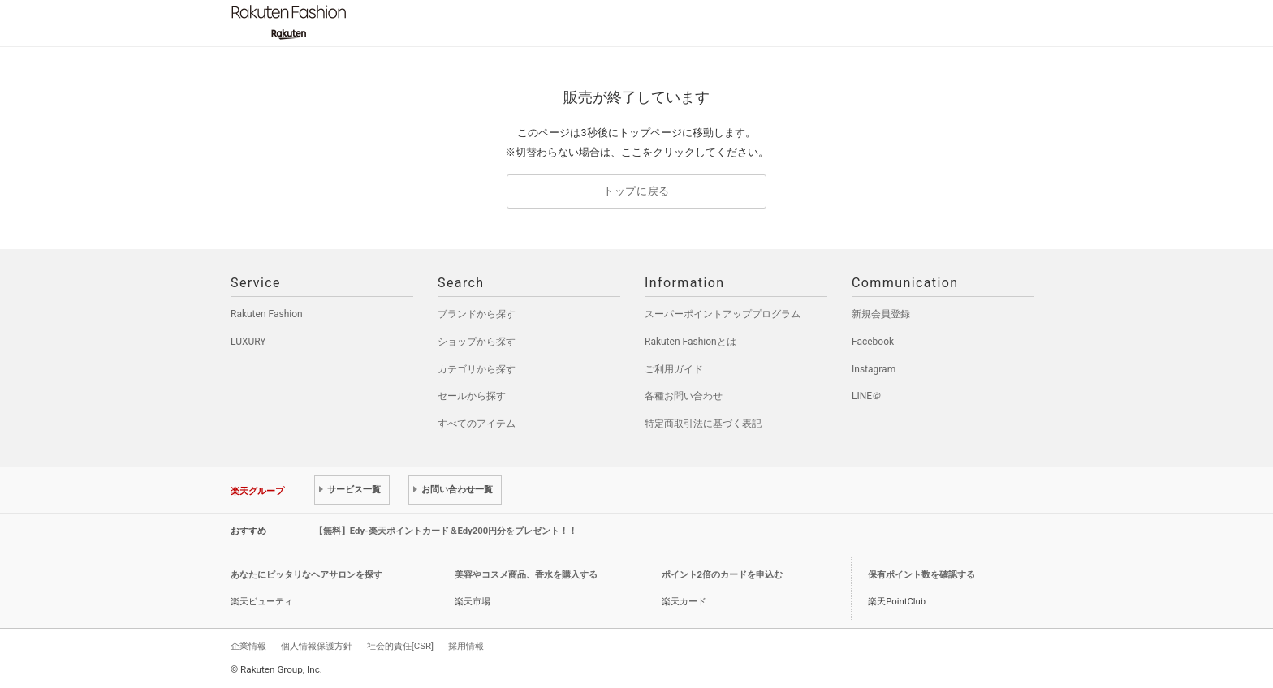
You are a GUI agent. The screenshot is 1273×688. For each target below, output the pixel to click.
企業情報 (248, 645)
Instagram (873, 369)
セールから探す (472, 396)
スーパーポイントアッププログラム (722, 314)
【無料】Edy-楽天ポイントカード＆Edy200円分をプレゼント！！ (446, 531)
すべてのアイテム (477, 423)
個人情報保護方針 (316, 645)
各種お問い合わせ (684, 396)
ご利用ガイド (674, 369)
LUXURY (248, 341)
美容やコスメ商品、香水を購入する (526, 575)
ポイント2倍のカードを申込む (722, 575)
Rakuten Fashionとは (690, 341)
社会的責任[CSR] (400, 645)
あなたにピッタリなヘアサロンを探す (306, 575)
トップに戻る (636, 191)
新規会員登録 (881, 314)
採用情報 (466, 645)
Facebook (873, 341)
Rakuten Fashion (356, 22)
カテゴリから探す (477, 369)
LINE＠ (867, 396)
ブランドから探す (477, 314)
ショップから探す (477, 341)
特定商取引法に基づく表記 (703, 423)
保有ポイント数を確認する (921, 575)
